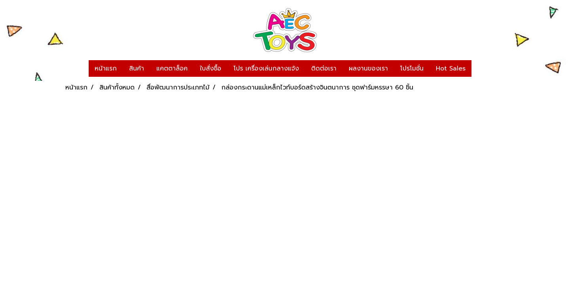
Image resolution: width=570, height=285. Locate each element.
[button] (478, 68)
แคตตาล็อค (172, 68)
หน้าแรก (106, 68)
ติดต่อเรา (323, 68)
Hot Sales (451, 68)
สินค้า (136, 68)
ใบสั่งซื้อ (210, 68)
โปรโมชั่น (412, 68)
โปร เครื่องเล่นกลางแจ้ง (266, 68)
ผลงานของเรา (368, 68)
